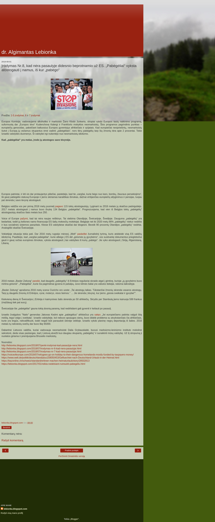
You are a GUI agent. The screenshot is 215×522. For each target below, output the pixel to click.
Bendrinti (6, 427)
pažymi (24, 218)
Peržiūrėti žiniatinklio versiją (72, 456)
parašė (36, 281)
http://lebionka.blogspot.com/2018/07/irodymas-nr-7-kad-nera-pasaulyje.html (41, 351)
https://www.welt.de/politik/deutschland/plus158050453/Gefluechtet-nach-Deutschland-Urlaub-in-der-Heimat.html (60, 357)
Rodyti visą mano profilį (12, 513)
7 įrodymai (34, 115)
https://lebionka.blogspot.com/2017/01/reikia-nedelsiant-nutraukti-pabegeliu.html (43, 364)
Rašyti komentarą (12, 440)
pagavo (59, 206)
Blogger (74, 519)
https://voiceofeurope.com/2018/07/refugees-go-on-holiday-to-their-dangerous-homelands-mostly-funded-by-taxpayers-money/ (67, 354)
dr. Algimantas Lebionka (28, 52)
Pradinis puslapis (72, 450)
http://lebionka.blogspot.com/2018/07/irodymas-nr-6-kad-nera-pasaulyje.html (41, 348)
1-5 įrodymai (17, 115)
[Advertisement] (71, 25)
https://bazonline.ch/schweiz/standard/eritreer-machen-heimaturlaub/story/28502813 (45, 360)
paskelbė (82, 234)
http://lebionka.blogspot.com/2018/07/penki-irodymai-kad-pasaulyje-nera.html (41, 345)
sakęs (97, 314)
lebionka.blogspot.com (15, 509)
